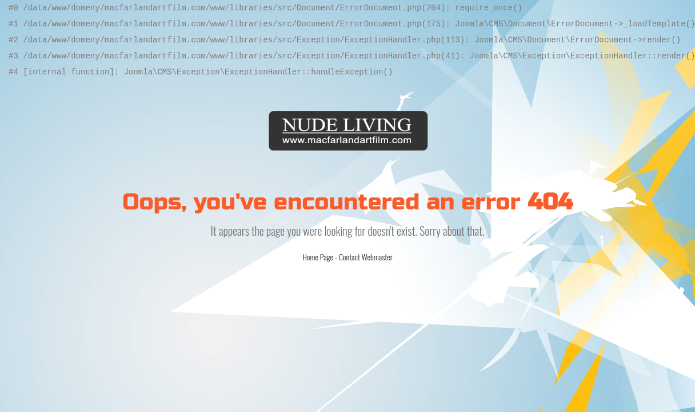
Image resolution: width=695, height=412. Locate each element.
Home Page (317, 257)
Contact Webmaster (366, 257)
